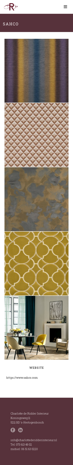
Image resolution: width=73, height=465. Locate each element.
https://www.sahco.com (22, 377)
